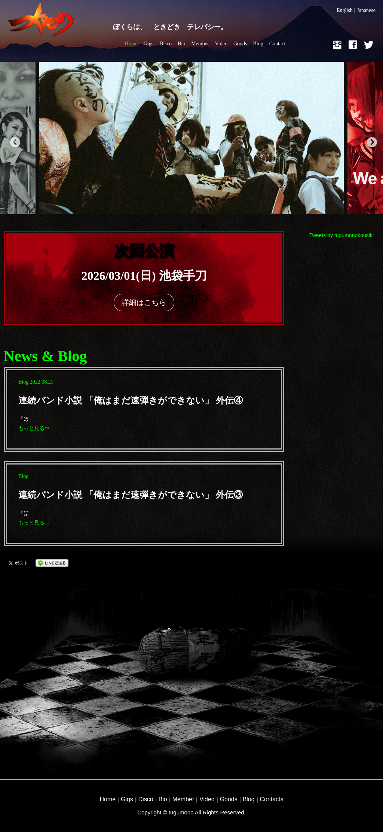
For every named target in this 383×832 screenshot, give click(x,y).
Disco (165, 43)
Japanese (366, 10)
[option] (191, 141)
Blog (258, 43)
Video (221, 43)
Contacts (278, 43)
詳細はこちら (144, 302)
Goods (240, 43)
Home (131, 43)
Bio (181, 43)
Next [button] (370, 141)
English (345, 10)
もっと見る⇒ (34, 428)
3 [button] (202, 227)
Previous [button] (13, 141)
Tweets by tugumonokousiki (341, 235)
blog (23, 382)
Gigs (148, 43)
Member (200, 43)
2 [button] (191, 227)
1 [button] (180, 227)
